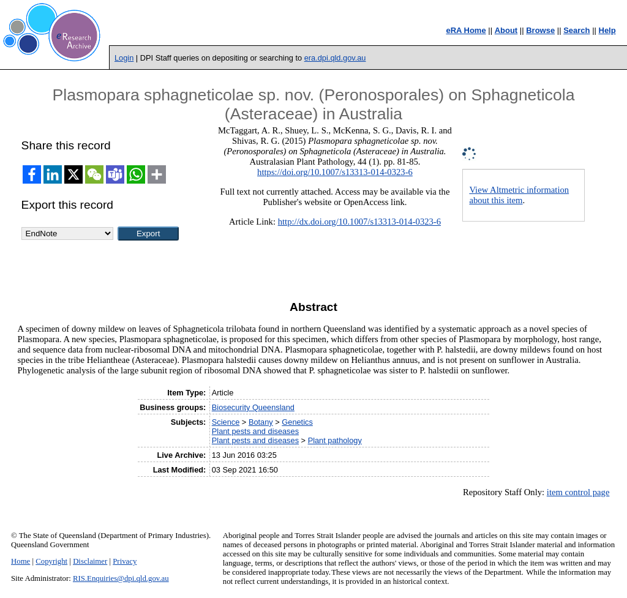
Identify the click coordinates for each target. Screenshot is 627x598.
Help (607, 30)
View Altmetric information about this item (519, 195)
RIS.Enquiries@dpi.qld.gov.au (121, 578)
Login (124, 57)
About (506, 30)
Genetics (297, 422)
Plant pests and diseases (255, 431)
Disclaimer (90, 561)
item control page (578, 492)
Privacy (125, 561)
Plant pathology (335, 440)
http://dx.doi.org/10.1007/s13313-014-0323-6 (359, 221)
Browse (540, 30)
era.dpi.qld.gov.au (335, 57)
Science (226, 422)
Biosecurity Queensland (253, 407)
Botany (261, 422)
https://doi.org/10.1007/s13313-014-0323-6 (335, 172)
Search (576, 30)
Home (20, 561)
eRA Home (466, 30)
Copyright (51, 561)
